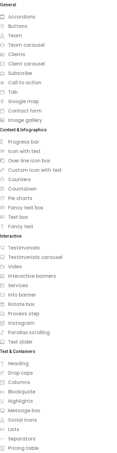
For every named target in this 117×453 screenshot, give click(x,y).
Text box (14, 217)
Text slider (16, 342)
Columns (15, 382)
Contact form (21, 111)
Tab (8, 92)
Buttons (13, 26)
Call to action (20, 82)
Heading (14, 363)
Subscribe (16, 73)
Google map (19, 101)
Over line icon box (25, 160)
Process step (19, 313)
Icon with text (20, 151)
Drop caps (16, 373)
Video (11, 266)
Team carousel (22, 45)
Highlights (16, 401)
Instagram (17, 323)
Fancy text (16, 226)
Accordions (18, 16)
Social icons (18, 420)
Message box (20, 410)
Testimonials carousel (31, 257)
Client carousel (22, 64)
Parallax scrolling (25, 332)
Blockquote (17, 391)
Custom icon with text (31, 170)
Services (14, 285)
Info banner (18, 295)
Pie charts (16, 198)
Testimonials (20, 248)
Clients (12, 54)
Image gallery (21, 120)
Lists (9, 429)
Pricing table (19, 448)
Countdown (18, 189)
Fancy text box (21, 207)
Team (11, 35)
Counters (15, 179)
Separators (18, 438)
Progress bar (19, 142)
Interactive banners (28, 276)
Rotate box (17, 304)
